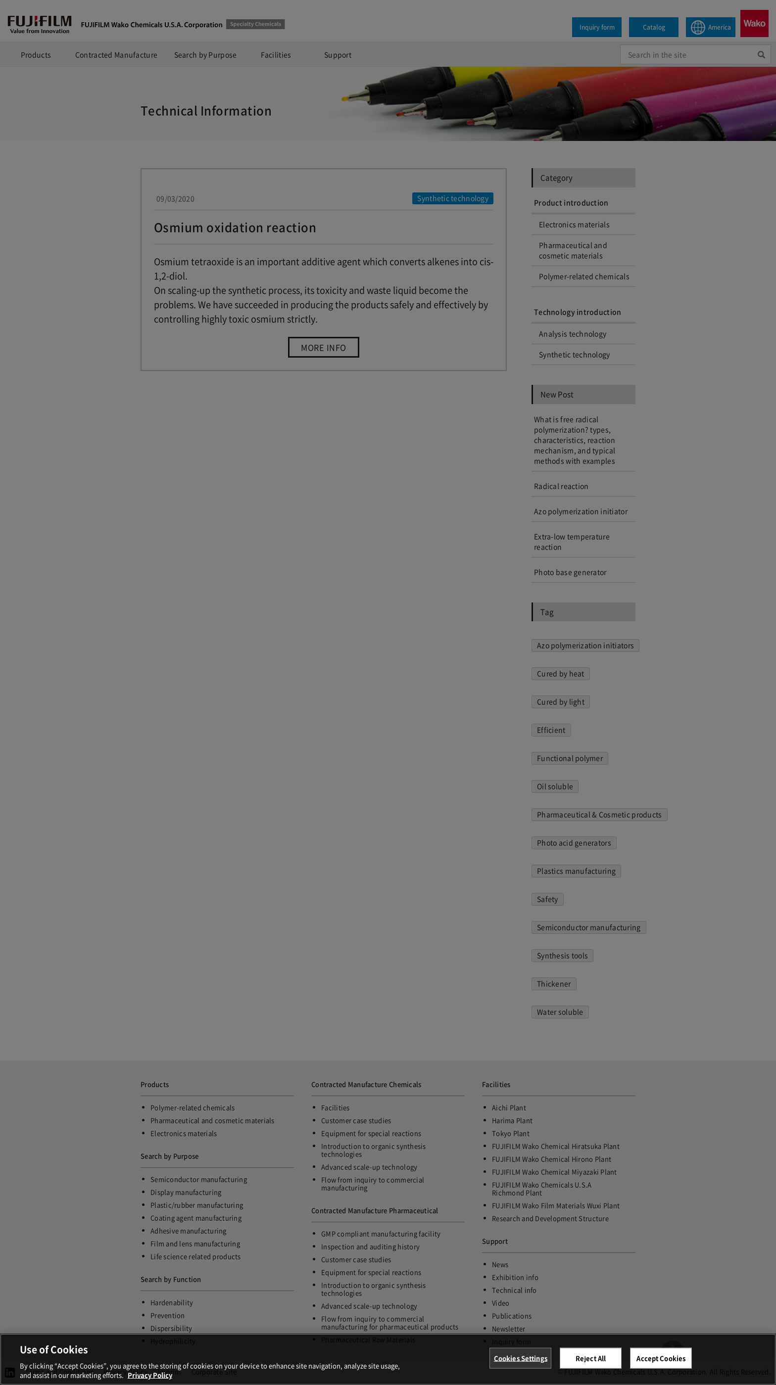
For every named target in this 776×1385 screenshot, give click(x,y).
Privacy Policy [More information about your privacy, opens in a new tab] (150, 1379)
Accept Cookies (660, 1361)
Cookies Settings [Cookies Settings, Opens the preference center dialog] (520, 1361)
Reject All (591, 1361)
